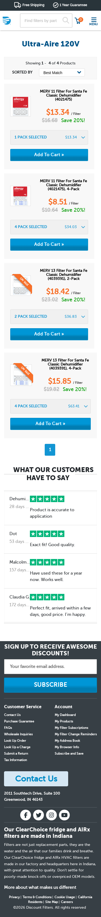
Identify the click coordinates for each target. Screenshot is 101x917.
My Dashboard (65, 715)
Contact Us (12, 715)
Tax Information (15, 760)
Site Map (51, 902)
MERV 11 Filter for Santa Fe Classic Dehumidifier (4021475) (63, 95)
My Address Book (67, 741)
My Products (64, 721)
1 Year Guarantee (73, 5)
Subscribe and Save (69, 753)
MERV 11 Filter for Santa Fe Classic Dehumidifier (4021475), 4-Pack (63, 185)
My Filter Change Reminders (76, 734)
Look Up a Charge (17, 747)
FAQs (8, 728)
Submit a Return (16, 753)
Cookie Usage (64, 897)
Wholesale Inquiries (18, 734)
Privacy (14, 897)
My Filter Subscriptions (71, 728)
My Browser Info (67, 747)
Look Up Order (15, 741)
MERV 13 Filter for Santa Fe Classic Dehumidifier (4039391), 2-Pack (63, 275)
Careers (67, 902)
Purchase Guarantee (19, 721)
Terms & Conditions (37, 897)
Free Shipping (33, 5)
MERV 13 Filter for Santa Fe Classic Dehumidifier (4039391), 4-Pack (65, 364)
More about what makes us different (40, 887)
